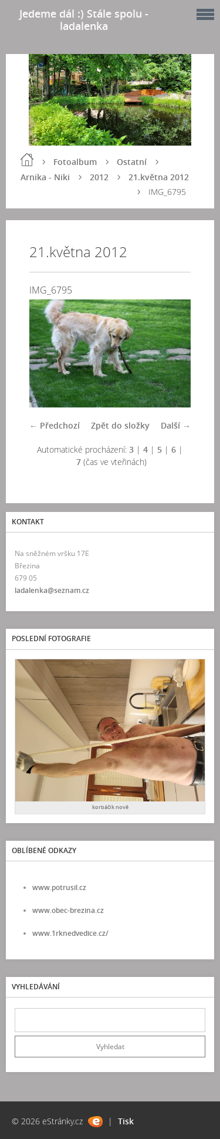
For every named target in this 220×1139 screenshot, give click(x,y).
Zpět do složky (120, 425)
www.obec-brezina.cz (68, 910)
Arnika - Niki (45, 177)
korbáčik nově (110, 807)
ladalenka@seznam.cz (52, 590)
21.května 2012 (158, 177)
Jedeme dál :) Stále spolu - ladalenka (83, 19)
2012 (99, 177)
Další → (176, 425)
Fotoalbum (75, 161)
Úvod (27, 160)
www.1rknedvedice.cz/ (70, 933)
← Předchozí (54, 425)
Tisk (126, 1121)
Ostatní (132, 161)
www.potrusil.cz (59, 887)
